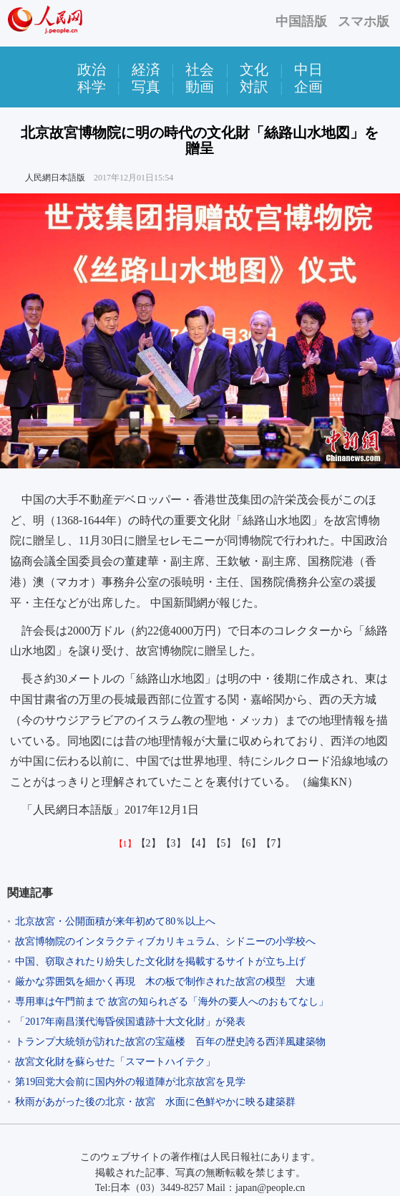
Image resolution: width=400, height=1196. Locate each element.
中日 (308, 69)
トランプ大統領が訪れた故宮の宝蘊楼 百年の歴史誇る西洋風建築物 (170, 1041)
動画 (199, 87)
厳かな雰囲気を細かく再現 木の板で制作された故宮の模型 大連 (165, 981)
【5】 (223, 843)
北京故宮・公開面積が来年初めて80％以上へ (115, 921)
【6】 (248, 843)
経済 (146, 69)
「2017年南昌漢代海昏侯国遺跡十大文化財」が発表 (130, 1021)
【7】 (273, 843)
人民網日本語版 (55, 178)
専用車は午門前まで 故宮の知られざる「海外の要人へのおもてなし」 (171, 1001)
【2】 (148, 843)
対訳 (254, 87)
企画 (308, 87)
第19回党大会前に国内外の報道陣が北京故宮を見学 (135, 1081)
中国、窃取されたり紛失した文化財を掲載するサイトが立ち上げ (160, 961)
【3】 (173, 843)
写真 (146, 87)
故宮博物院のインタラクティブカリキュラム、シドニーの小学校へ (165, 941)
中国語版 (301, 21)
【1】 (125, 844)
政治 (91, 69)
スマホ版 (363, 21)
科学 (91, 87)
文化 (254, 69)
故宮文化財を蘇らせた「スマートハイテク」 (115, 1061)
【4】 (198, 843)
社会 (199, 69)
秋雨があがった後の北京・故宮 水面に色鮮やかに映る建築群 (155, 1101)
